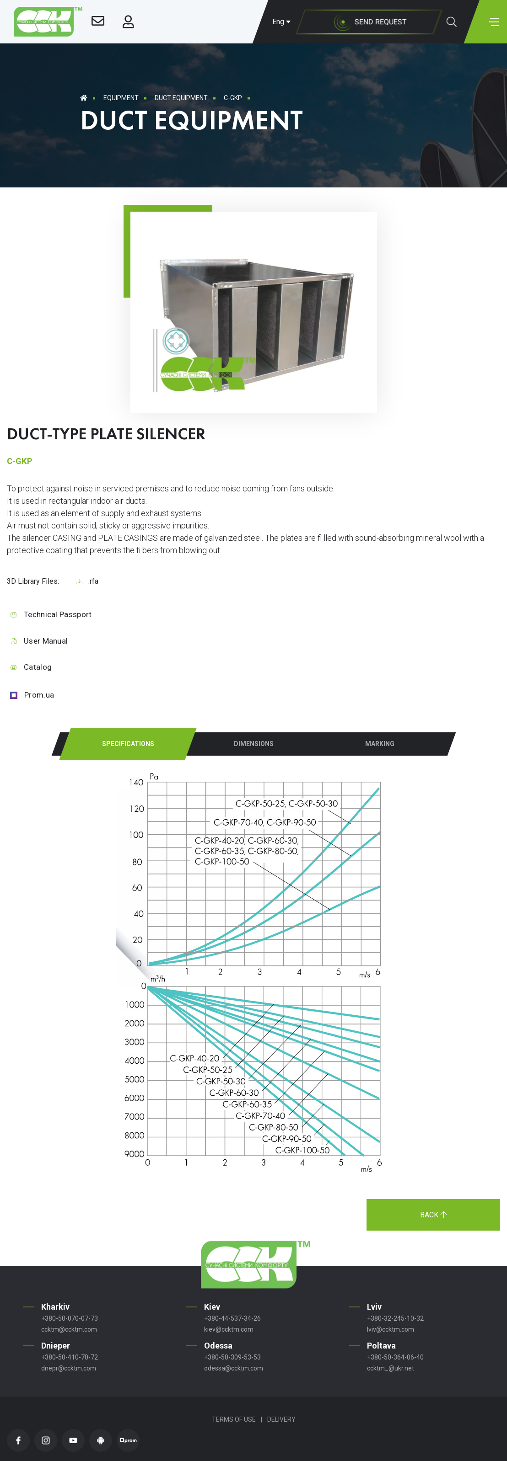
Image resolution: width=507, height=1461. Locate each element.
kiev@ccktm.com (229, 1329)
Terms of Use (234, 1419)
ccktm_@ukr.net (390, 1368)
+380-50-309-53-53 (232, 1357)
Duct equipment (181, 97)
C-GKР (233, 97)
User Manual (46, 640)
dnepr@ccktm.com (68, 1368)
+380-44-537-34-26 (232, 1318)
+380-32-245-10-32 (395, 1318)
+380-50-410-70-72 (69, 1357)
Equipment (121, 97)
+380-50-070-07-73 (69, 1318)
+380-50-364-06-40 (395, 1357)
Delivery (281, 1419)
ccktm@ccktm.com (69, 1329)
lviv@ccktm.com (390, 1329)
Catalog (38, 667)
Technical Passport (58, 614)
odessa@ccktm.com (233, 1368)
